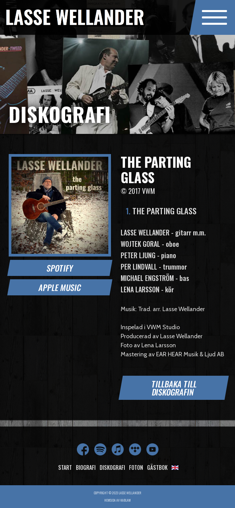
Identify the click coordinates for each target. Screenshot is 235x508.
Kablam (125, 500)
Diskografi (112, 467)
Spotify (60, 268)
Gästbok (157, 467)
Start (65, 467)
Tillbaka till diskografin (174, 388)
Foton (136, 467)
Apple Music (59, 287)
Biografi (86, 467)
